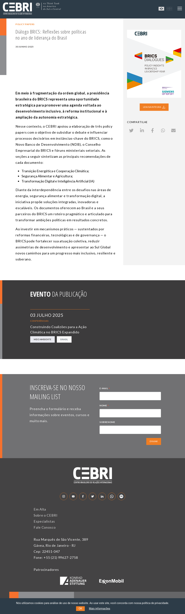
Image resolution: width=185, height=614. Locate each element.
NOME (104, 406)
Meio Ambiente (42, 339)
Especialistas (44, 521)
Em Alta (40, 509)
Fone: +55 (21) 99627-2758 (56, 557)
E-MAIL (104, 389)
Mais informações (99, 608)
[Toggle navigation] (179, 8)
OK (80, 608)
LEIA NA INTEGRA (154, 106)
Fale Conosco (45, 527)
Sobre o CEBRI (46, 515)
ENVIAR (154, 441)
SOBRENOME (107, 422)
